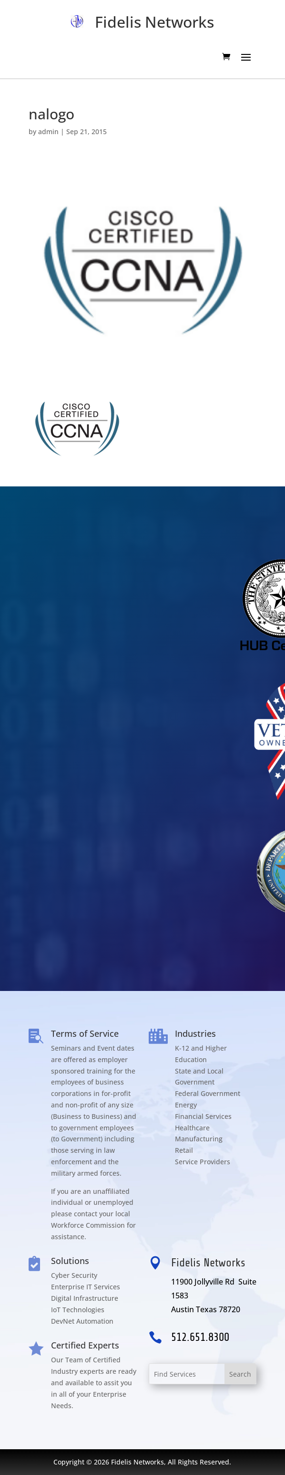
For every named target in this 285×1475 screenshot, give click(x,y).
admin (48, 131)
